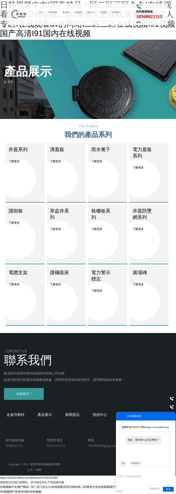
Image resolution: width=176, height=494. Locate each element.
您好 (123, 463)
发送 (168, 489)
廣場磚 (140, 272)
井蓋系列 (18, 149)
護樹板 (16, 210)
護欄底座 (59, 272)
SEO (39, 469)
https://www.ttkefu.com (157, 427)
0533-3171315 (56, 445)
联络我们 (136, 463)
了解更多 (14, 161)
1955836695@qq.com (102, 445)
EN (137, 22)
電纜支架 (18, 272)
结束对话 (154, 488)
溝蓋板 (57, 149)
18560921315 (148, 16)
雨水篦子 (100, 149)
